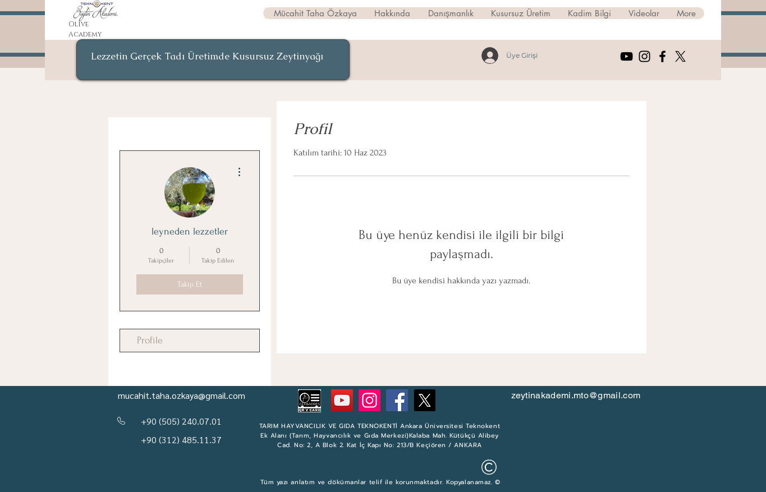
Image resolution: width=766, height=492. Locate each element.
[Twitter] (424, 400)
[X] (680, 56)
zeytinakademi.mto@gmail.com (576, 395)
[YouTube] (626, 56)
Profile (150, 340)
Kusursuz (254, 56)
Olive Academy (85, 29)
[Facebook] (662, 56)
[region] (213, 59)
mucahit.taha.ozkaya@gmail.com (181, 395)
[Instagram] (644, 56)
